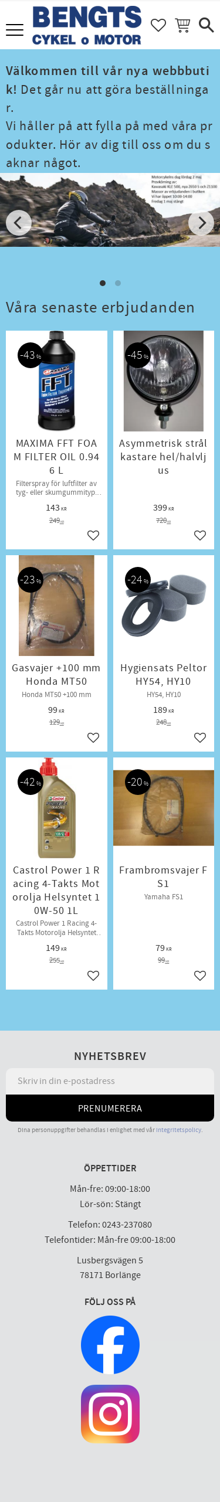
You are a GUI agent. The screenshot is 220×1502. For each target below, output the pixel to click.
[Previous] (19, 223)
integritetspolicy (178, 1130)
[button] (16, 31)
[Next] (201, 223)
